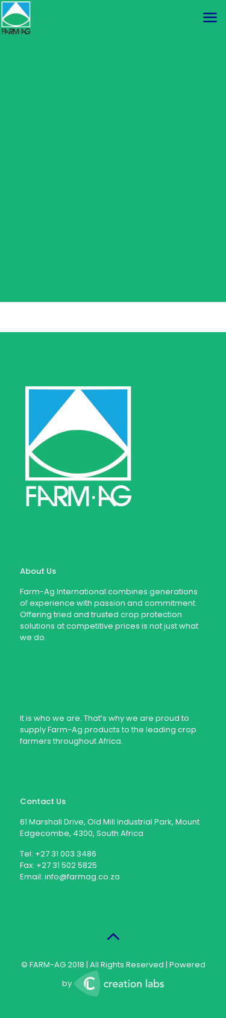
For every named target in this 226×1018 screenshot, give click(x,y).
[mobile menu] (209, 18)
